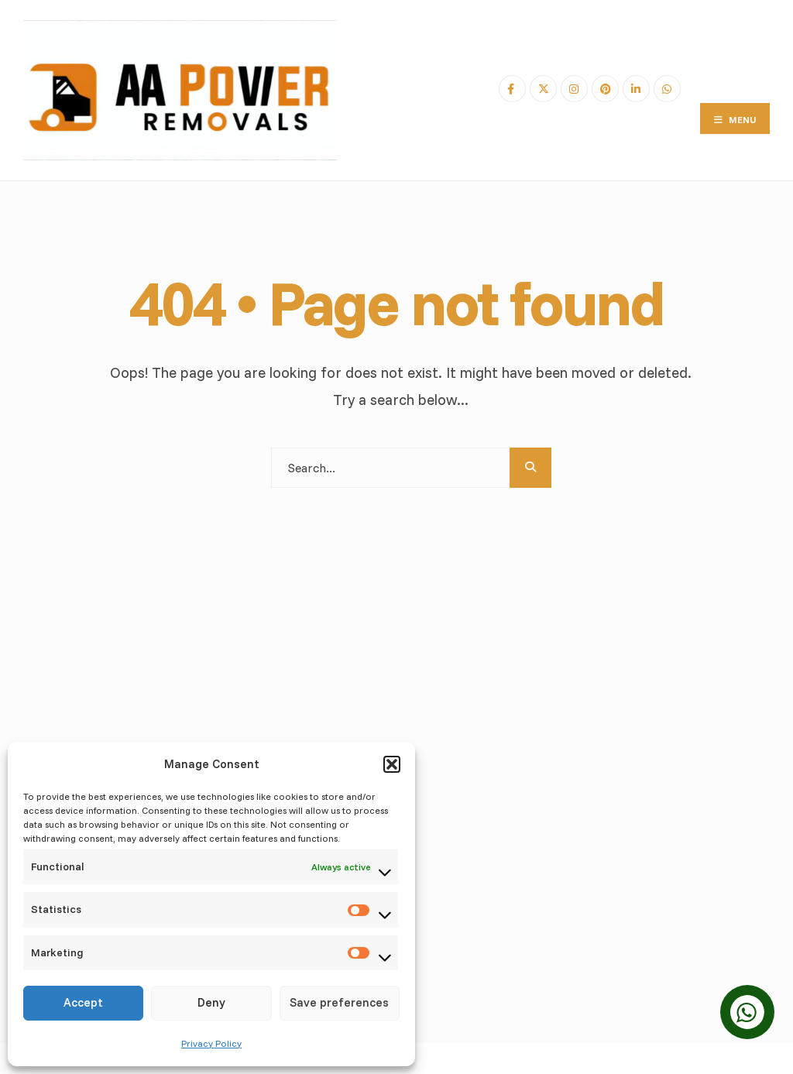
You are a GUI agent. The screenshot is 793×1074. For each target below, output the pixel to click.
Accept (83, 1002)
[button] (392, 764)
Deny (211, 1002)
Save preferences (339, 1002)
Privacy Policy (211, 1043)
